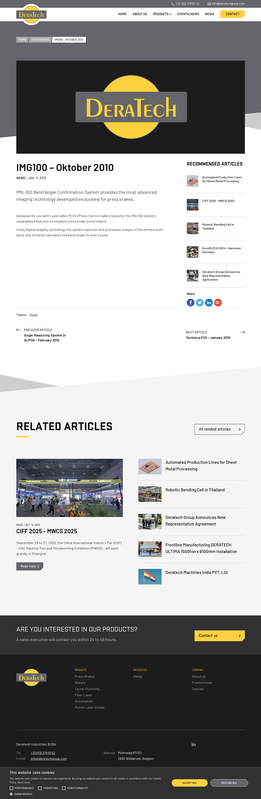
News (33, 314)
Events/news (202, 682)
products (161, 14)
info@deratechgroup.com (228, 3)
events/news (188, 14)
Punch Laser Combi (89, 707)
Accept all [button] (190, 782)
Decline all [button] (229, 782)
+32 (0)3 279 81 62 (187, 3)
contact (232, 14)
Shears (80, 682)
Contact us (208, 636)
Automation (84, 701)
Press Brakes (85, 676)
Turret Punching (87, 689)
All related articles (215, 429)
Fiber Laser (83, 695)
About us (199, 676)
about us (140, 14)
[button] (87, 794)
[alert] (130, 783)
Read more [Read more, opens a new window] (24, 782)
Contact (198, 689)
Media (138, 676)
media (209, 14)
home (122, 14)
